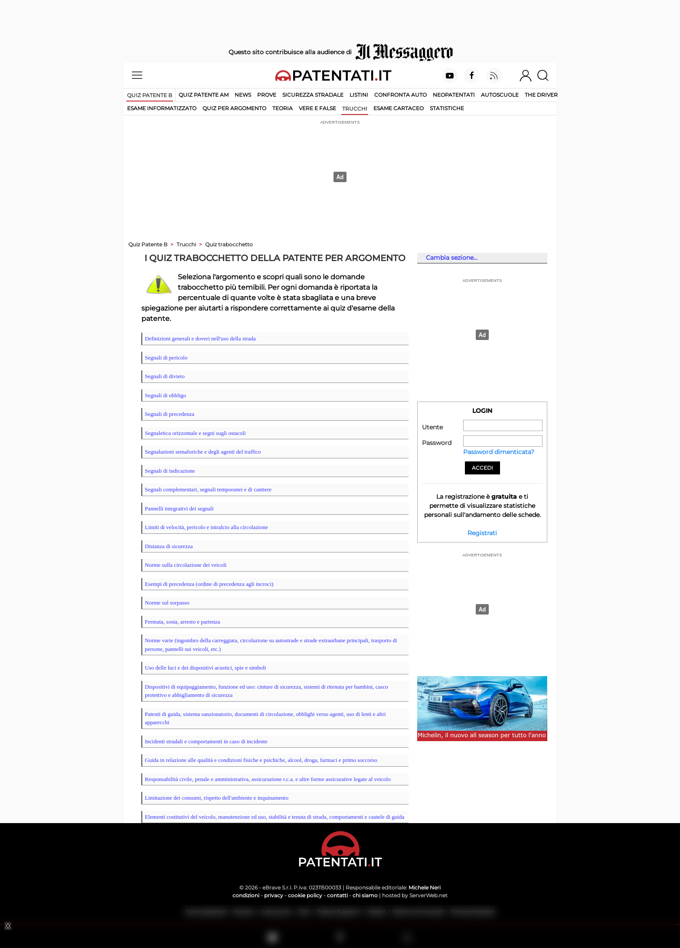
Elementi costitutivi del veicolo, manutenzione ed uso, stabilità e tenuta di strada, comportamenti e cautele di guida (274, 817)
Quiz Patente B (147, 244)
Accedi (482, 467)
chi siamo (365, 895)
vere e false (317, 108)
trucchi (354, 108)
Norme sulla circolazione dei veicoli (185, 565)
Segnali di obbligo (165, 395)
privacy (273, 895)
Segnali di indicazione (170, 470)
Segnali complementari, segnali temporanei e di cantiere (208, 489)
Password (436, 443)
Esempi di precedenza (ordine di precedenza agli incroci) (209, 584)
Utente (432, 427)
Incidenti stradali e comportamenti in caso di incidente (206, 741)
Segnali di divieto (165, 376)
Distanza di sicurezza (169, 546)
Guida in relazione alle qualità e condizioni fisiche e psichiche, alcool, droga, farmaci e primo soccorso (261, 760)
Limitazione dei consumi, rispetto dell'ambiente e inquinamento (216, 797)
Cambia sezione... (451, 258)
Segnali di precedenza (169, 414)
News (243, 95)
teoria (282, 108)
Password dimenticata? (498, 452)
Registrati (482, 533)
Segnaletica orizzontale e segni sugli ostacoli (195, 433)
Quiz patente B (149, 95)
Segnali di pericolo (166, 357)
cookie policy (305, 895)
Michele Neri (425, 887)
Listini (359, 95)
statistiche (447, 108)
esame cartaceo (398, 108)
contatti (337, 895)
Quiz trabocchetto (229, 244)
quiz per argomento (234, 108)
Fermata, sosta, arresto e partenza (182, 621)
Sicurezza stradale (312, 95)
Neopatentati (454, 95)
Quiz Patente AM (204, 95)
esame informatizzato (161, 108)
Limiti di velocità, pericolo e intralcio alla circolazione (206, 527)
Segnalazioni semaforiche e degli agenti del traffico (203, 451)
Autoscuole (500, 95)
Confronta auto (400, 95)
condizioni (245, 895)
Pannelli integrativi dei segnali (179, 508)
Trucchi (186, 244)
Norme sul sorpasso (167, 602)
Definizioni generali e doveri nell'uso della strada (200, 338)
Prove (266, 95)
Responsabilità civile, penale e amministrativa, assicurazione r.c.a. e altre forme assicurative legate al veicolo (268, 779)
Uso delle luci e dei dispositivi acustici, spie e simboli (205, 667)
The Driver (541, 95)
